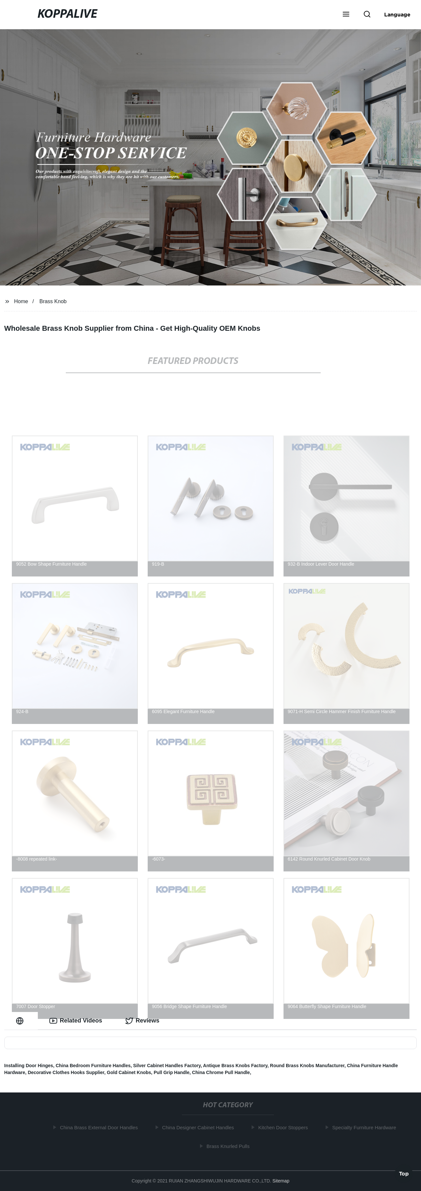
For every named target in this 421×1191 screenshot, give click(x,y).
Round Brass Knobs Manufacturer (307, 1065)
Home (21, 301)
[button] (346, 14)
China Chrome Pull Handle (221, 1072)
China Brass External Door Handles (101, 1127)
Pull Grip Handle (171, 1072)
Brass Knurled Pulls (229, 1146)
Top (404, 1174)
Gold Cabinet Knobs (129, 1072)
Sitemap (280, 1180)
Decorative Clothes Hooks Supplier (66, 1072)
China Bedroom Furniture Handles (93, 1065)
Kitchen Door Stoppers (285, 1127)
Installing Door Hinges (28, 1065)
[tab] (21, 1020)
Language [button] (397, 14)
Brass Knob (53, 301)
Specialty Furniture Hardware (366, 1127)
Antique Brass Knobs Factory (235, 1065)
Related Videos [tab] (75, 1021)
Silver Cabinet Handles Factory (167, 1065)
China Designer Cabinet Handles (199, 1127)
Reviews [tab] (142, 1021)
